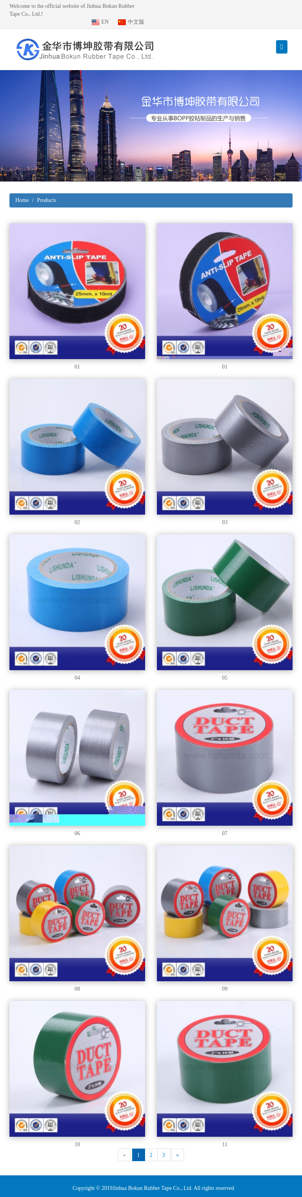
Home (22, 192)
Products (46, 192)
